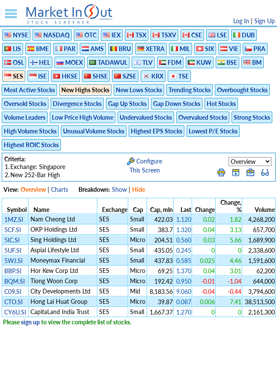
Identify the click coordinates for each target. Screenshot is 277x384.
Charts (59, 189)
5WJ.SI (13, 260)
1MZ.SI (13, 219)
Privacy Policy (78, 373)
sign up (30, 322)
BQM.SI (14, 281)
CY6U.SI (15, 312)
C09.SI (12, 291)
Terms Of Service (123, 373)
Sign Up (264, 20)
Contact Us (235, 373)
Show (119, 189)
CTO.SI (13, 301)
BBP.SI (12, 271)
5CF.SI (12, 229)
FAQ (209, 373)
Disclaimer (40, 373)
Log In (241, 20)
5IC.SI (12, 240)
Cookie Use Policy (174, 373)
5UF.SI (12, 250)
